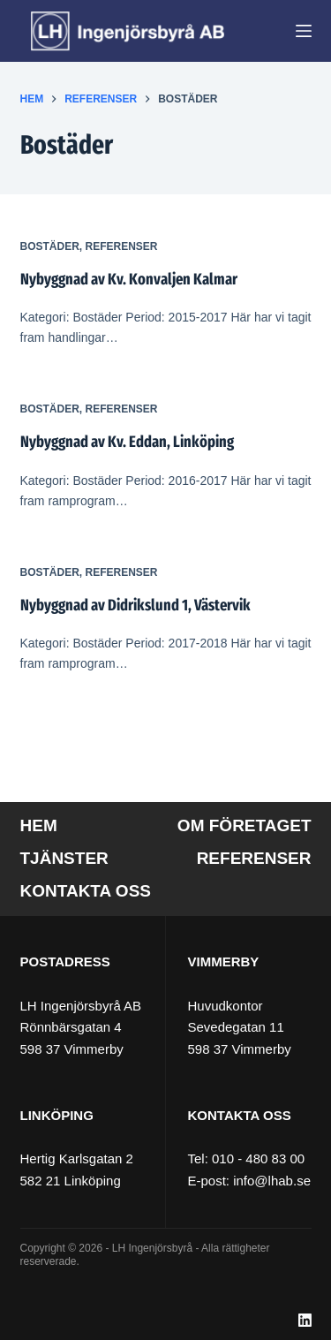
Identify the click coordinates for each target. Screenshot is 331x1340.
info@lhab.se (272, 1180)
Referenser (122, 246)
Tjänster (64, 858)
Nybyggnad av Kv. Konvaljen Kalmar (128, 279)
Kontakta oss (85, 891)
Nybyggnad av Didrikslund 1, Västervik (135, 605)
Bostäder (49, 246)
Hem (38, 825)
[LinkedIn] (305, 1320)
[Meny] (304, 31)
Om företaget (244, 825)
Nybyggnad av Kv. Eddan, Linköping (127, 441)
